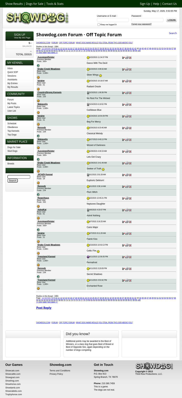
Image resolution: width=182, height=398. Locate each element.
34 (116, 49)
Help (156, 4)
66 (54, 51)
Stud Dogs (12, 151)
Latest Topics (13, 107)
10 (56, 49)
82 (94, 51)
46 (145, 49)
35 (118, 49)
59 (37, 51)
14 (66, 49)
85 (102, 51)
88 (109, 51)
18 (76, 49)
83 (97, 51)
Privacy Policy (56, 374)
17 (73, 49)
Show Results (14, 4)
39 (128, 49)
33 (113, 49)
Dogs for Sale (34, 4)
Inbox (10, 68)
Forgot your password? (142, 24)
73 (72, 51)
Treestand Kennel (46, 256)
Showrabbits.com (13, 391)
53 (163, 49)
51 (158, 49)
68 (59, 51)
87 (106, 51)
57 (172, 49)
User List (11, 111)
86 (104, 51)
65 (52, 51)
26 (96, 49)
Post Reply (43, 308)
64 (50, 51)
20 (81, 49)
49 (153, 49)
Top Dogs (12, 134)
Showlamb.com (12, 387)
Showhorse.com (13, 384)
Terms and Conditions (60, 370)
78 (84, 51)
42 (135, 49)
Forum (10, 99)
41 (133, 49)
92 (119, 51)
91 (116, 51)
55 (167, 49)
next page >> (52, 52)
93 (121, 51)
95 (126, 51)
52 (160, 49)
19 (78, 49)
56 (170, 49)
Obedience (12, 127)
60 (40, 51)
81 (92, 51)
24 (91, 49)
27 (98, 49)
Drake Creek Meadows (49, 69)
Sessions (11, 76)
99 (136, 51)
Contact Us (169, 4)
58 (175, 49)
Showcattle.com (12, 374)
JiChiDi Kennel (45, 174)
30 (106, 49)
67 (57, 51)
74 (74, 51)
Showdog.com (43, 42)
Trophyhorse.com (13, 394)
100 (139, 51)
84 (99, 51)
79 (87, 51)
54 (165, 49)
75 (77, 51)
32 (111, 49)
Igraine (41, 80)
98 (134, 51)
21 (83, 49)
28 (101, 49)
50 (155, 49)
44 (140, 49)
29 (103, 49)
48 (150, 49)
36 (120, 49)
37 (123, 49)
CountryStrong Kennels (49, 92)
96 (129, 51)
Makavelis (43, 104)
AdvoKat (42, 209)
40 (130, 49)
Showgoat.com (12, 377)
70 (64, 51)
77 (82, 51)
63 (47, 51)
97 (131, 51)
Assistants (12, 79)
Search (173, 33)
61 (42, 51)
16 (71, 49)
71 (67, 51)
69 (62, 51)
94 (124, 51)
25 (93, 49)
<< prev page (41, 52)
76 (79, 51)
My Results (12, 87)
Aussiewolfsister (46, 57)
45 (143, 49)
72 (69, 51)
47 (148, 49)
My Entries (12, 83)
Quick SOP (12, 72)
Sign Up (145, 4)
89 (111, 51)
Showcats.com (12, 370)
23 (88, 49)
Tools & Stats (54, 4)
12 (61, 49)
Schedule (11, 123)
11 (59, 49)
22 (86, 49)
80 (89, 51)
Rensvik (42, 127)
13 (64, 49)
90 (114, 51)
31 (108, 49)
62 (45, 51)
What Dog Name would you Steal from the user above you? (104, 42)
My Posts (11, 103)
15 (68, 49)
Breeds (10, 163)
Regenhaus (43, 198)
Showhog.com (12, 381)
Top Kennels (13, 131)
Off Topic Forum (67, 42)
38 (125, 49)
